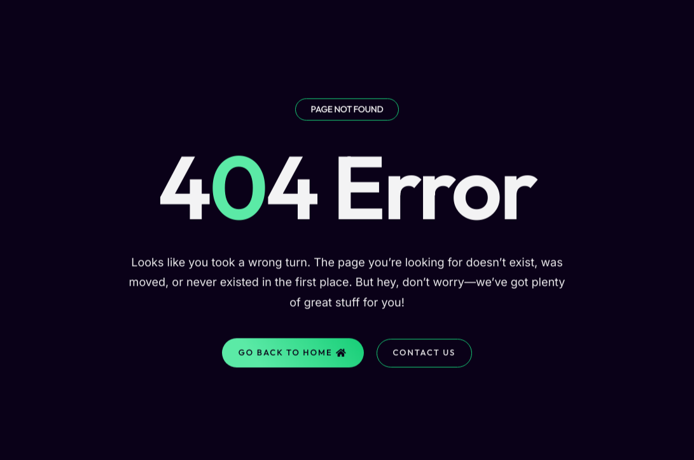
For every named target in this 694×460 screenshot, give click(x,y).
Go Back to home (293, 356)
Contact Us (424, 356)
